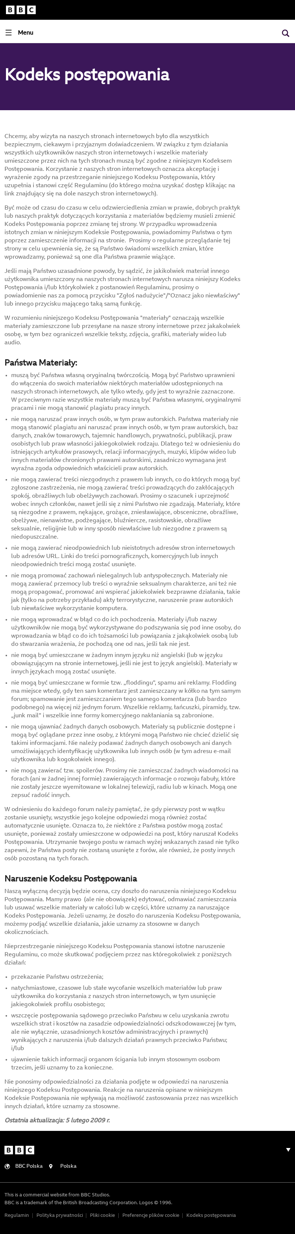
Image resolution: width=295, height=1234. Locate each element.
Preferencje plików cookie (150, 1215)
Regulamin (16, 1215)
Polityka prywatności (59, 1215)
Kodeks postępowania (211, 1215)
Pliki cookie (102, 1215)
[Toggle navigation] (19, 33)
